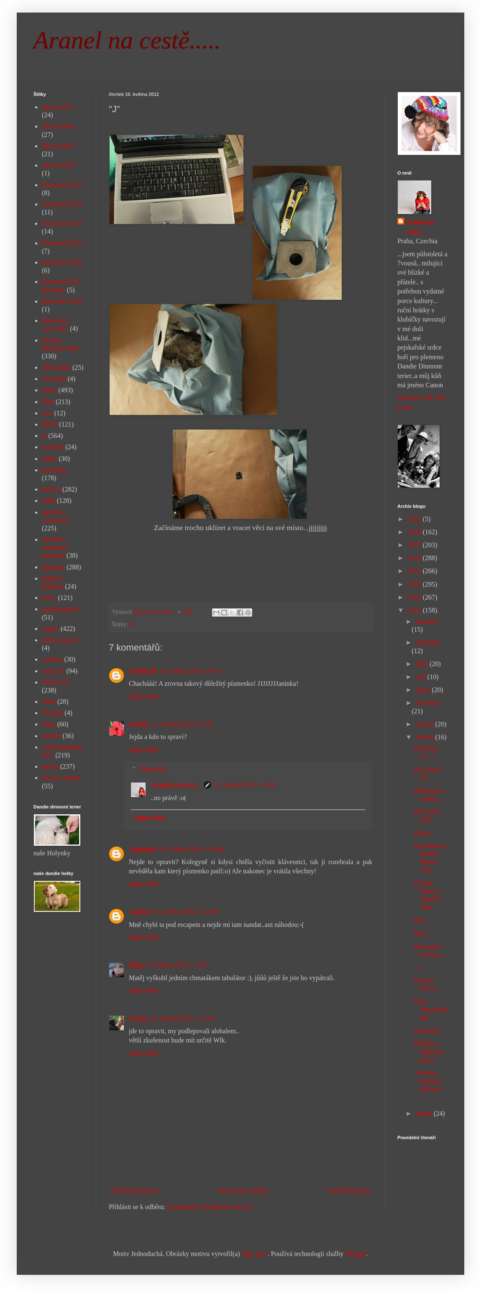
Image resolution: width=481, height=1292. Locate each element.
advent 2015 (58, 145)
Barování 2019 (62, 301)
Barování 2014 (62, 223)
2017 (415, 544)
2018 (415, 531)
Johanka (53, 446)
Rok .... (424, 933)
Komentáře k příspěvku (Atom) (209, 1206)
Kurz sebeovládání (430, 1009)
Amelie (139, 724)
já (132, 624)
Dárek (422, 832)
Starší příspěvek (348, 1190)
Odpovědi (152, 768)
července (428, 702)
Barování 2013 (62, 204)
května (425, 737)
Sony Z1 (53, 670)
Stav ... (423, 920)
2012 (415, 610)
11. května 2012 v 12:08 (185, 911)
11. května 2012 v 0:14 (190, 670)
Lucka (138, 1018)
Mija (136, 964)
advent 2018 (58, 165)
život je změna (61, 777)
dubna (425, 1113)
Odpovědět (143, 696)
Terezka (52, 712)
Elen (48, 401)
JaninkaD (143, 670)
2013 (415, 597)
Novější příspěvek (135, 1190)
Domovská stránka (243, 1190)
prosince (427, 621)
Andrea (139, 911)
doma (49, 390)
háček (49, 424)
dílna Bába (56, 367)
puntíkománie (60, 609)
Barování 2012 (62, 184)
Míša (48, 500)
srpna (424, 689)
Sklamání (426, 1030)
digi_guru (255, 1253)
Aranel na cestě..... (127, 40)
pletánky (53, 567)
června (425, 724)
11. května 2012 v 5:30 (244, 784)
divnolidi (54, 378)
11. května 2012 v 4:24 (182, 724)
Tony (49, 724)
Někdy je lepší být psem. (428, 1051)
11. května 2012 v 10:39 (191, 849)
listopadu (428, 642)
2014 (415, 584)
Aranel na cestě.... (176, 784)
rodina (50, 628)
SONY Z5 (55, 682)
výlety (50, 766)
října (423, 663)
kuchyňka (55, 470)
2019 (415, 518)
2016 (415, 557)
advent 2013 (58, 107)
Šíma (49, 701)
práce (49, 597)
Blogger (355, 1253)
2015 (415, 570)
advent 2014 (58, 126)
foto (47, 413)
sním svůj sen (60, 639)
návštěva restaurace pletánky (55, 547)
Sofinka (52, 659)
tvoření (51, 735)
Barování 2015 (62, 243)
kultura (51, 489)
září (421, 676)
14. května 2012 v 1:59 (176, 964)
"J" (418, 967)
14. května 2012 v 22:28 (182, 1018)
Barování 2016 (62, 262)
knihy (49, 458)
